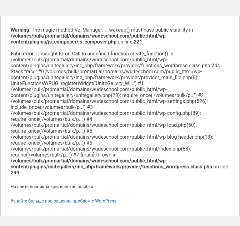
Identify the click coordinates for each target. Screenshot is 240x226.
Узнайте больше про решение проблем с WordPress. (64, 200)
